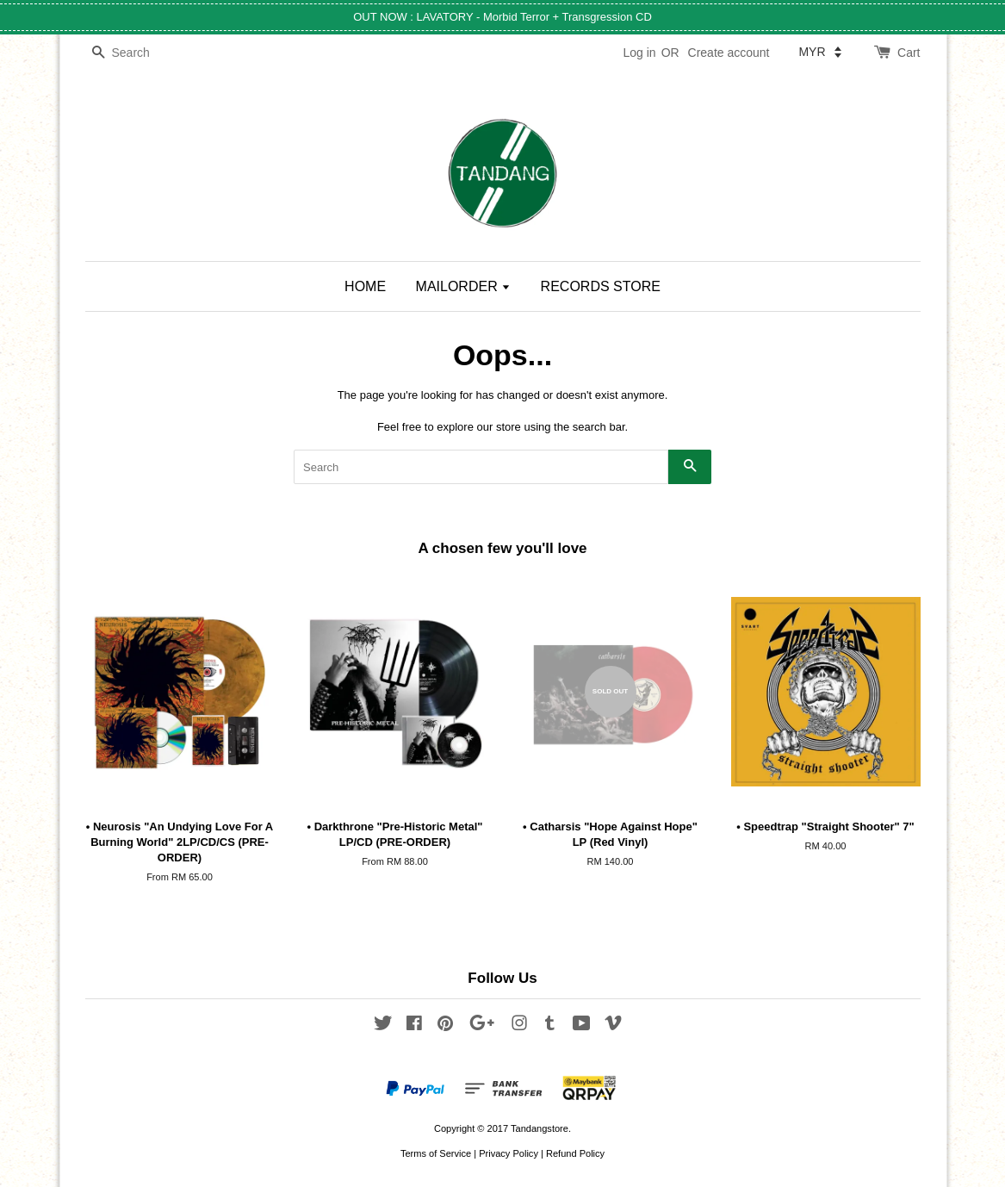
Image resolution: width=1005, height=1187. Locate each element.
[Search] (137, 52)
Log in (639, 52)
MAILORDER (464, 286)
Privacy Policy (508, 1153)
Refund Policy (575, 1153)
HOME (365, 286)
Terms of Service (435, 1153)
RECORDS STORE (601, 286)
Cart (908, 52)
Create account (729, 52)
